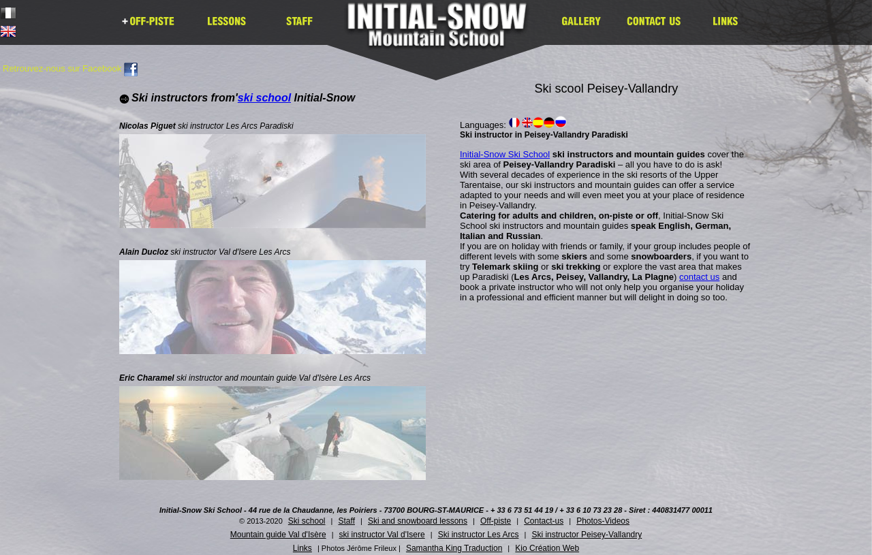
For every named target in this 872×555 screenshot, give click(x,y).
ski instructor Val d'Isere (382, 534)
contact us (699, 277)
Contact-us (543, 521)
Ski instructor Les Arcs (478, 534)
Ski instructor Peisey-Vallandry (586, 534)
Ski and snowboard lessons (417, 521)
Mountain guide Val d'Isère (278, 534)
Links (302, 548)
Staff (347, 521)
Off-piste (495, 521)
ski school (264, 98)
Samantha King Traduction (454, 548)
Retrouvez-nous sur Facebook (70, 68)
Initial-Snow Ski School (505, 154)
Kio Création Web (547, 548)
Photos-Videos (602, 521)
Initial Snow (441, 33)
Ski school (307, 521)
